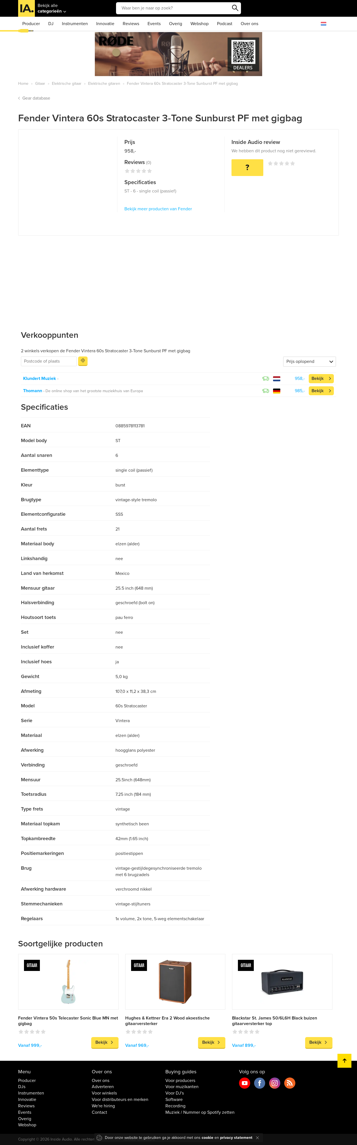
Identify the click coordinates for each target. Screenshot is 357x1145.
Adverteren (103, 1086)
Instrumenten (75, 23)
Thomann (32, 391)
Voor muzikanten (182, 1086)
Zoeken (235, 8)
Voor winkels (104, 1093)
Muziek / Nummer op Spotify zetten (200, 1112)
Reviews (131, 23)
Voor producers (180, 1080)
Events (154, 23)
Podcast (224, 23)
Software (174, 1099)
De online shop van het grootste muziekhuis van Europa (94, 391)
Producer (31, 23)
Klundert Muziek (39, 378)
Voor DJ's (174, 1093)
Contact (99, 1112)
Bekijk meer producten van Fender (158, 209)
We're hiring (103, 1106)
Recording (175, 1106)
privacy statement (236, 1137)
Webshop (199, 23)
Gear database (36, 98)
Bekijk (318, 378)
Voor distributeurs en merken (120, 1099)
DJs (21, 1086)
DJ (51, 23)
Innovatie (105, 23)
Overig (175, 23)
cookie (207, 1137)
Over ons (249, 23)
